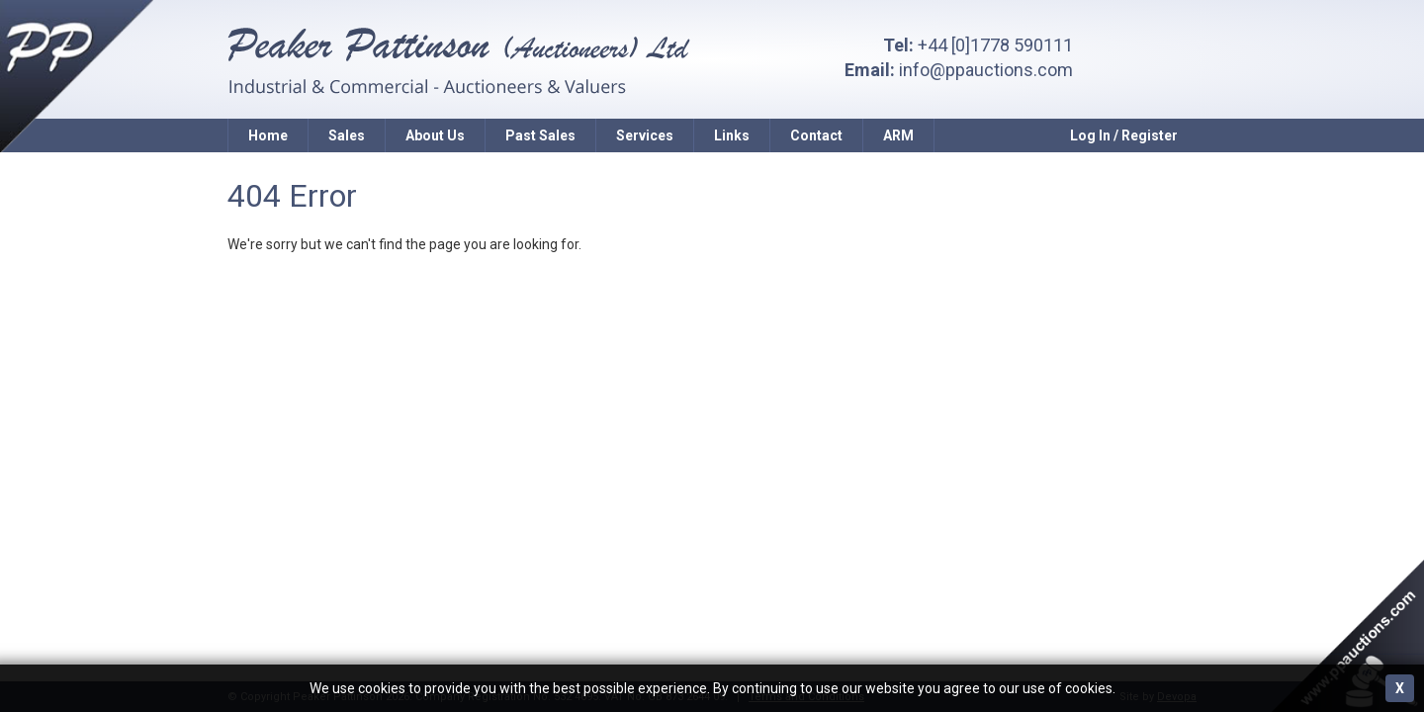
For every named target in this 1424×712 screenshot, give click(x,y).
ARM (898, 135)
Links (732, 135)
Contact (816, 135)
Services (644, 135)
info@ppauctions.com (986, 69)
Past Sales (540, 135)
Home (268, 135)
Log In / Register (1124, 135)
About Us (435, 135)
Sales (346, 135)
